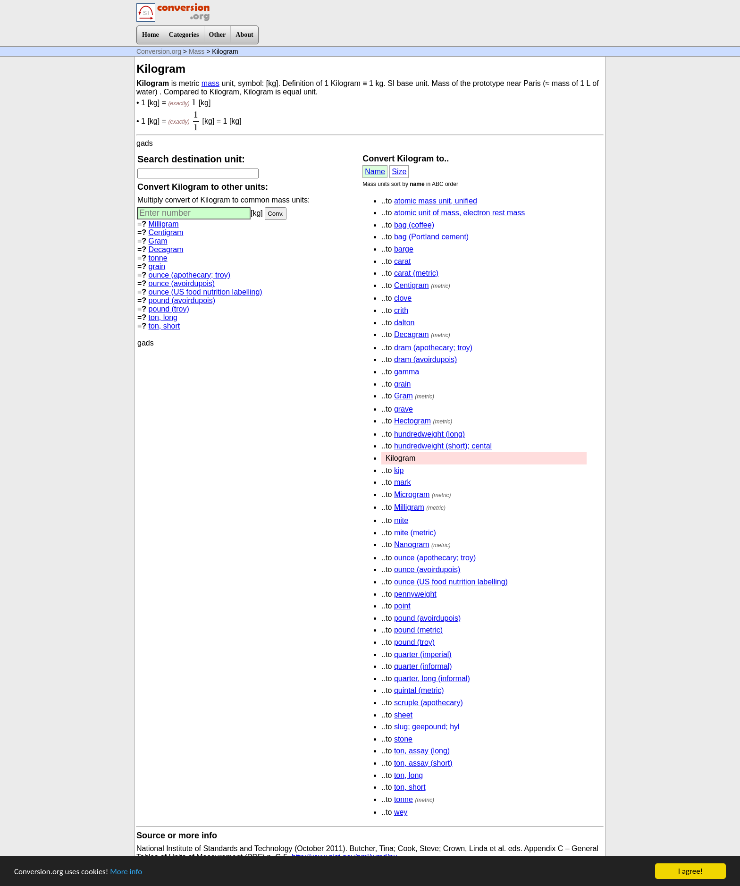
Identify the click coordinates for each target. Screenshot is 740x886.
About (244, 34)
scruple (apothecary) (428, 703)
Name (375, 172)
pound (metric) (418, 630)
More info (126, 872)
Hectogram (412, 421)
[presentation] (194, 102)
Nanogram (411, 544)
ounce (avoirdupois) (182, 283)
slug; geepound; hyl (427, 727)
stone (403, 739)
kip (399, 470)
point (402, 606)
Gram (158, 241)
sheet (403, 715)
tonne (158, 258)
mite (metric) (415, 533)
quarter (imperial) (423, 654)
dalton (404, 323)
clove (403, 298)
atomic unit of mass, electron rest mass (459, 213)
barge (403, 249)
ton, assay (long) (422, 751)
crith (401, 310)
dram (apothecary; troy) (433, 348)
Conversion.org (158, 51)
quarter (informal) (423, 666)
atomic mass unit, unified (435, 201)
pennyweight (415, 594)
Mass (196, 51)
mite (401, 520)
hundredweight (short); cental (443, 446)
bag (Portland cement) (431, 237)
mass (210, 83)
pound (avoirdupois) (182, 300)
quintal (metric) (419, 690)
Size (399, 172)
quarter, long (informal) (432, 679)
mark (402, 482)
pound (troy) (169, 309)
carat (402, 261)
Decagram (166, 249)
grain (157, 266)
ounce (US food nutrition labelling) (205, 292)
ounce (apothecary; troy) (189, 275)
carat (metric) (416, 273)
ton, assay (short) (423, 763)
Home (150, 34)
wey (400, 812)
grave (403, 409)
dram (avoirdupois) (425, 359)
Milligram (164, 224)
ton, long (163, 317)
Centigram (166, 232)
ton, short (164, 326)
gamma (406, 372)
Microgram (412, 494)
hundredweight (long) (429, 434)
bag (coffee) (414, 225)
